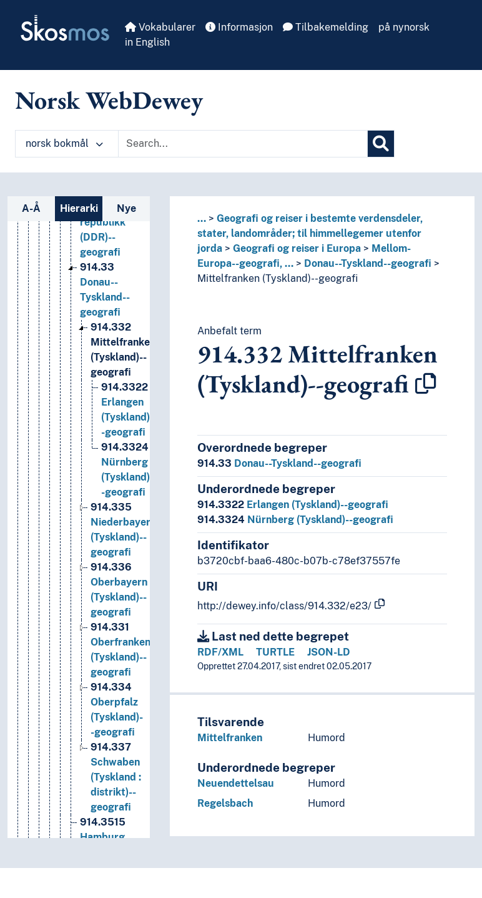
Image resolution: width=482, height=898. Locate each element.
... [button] (201, 218)
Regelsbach (225, 803)
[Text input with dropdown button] (243, 143)
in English (147, 42)
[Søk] (381, 143)
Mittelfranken (229, 738)
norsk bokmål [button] (64, 143)
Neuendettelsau (235, 783)
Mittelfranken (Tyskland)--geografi (277, 278)
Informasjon (239, 27)
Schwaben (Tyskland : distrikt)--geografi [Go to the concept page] (116, 788)
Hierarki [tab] (79, 208)
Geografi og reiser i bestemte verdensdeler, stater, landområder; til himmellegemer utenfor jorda (310, 233)
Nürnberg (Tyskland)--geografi (295, 520)
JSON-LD (328, 652)
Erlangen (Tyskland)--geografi (292, 505)
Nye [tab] (126, 208)
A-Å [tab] (31, 208)
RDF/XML (220, 652)
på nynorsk (404, 27)
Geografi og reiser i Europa (297, 248)
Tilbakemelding (325, 27)
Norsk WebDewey (109, 100)
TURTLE (275, 652)
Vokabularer (160, 27)
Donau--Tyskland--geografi (367, 263)
